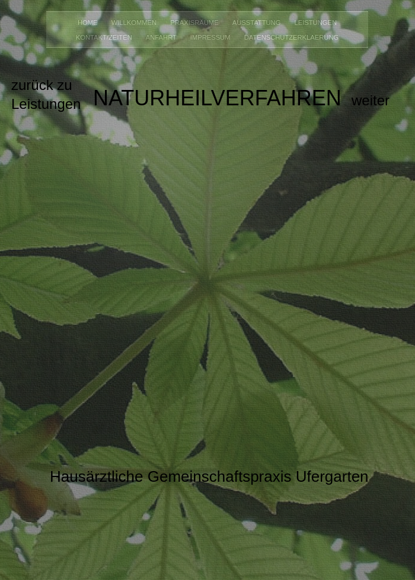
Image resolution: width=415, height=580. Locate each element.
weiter (371, 100)
